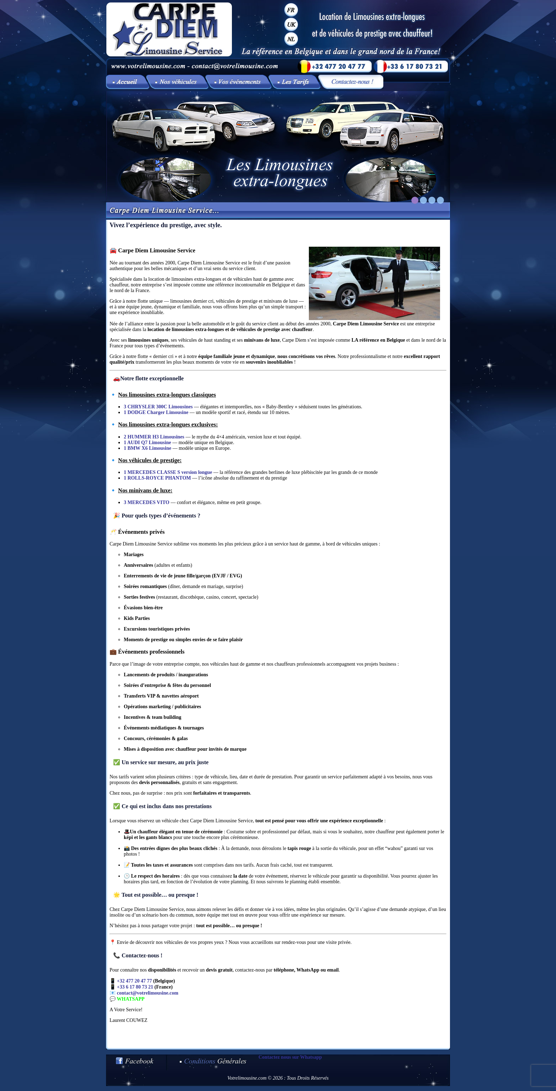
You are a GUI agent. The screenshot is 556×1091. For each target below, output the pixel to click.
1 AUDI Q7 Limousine (147, 442)
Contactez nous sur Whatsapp (290, 1057)
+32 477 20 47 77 (134, 981)
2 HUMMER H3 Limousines (154, 437)
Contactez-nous (352, 82)
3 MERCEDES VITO (146, 502)
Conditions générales (212, 1062)
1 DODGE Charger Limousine (156, 412)
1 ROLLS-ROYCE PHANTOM (157, 478)
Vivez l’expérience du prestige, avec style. (127, 82)
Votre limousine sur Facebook (136, 1062)
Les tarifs (296, 82)
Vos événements (240, 82)
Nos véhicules (178, 82)
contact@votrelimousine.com (147, 993)
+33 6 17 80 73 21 (135, 987)
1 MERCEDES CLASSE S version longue (168, 472)
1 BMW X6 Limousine (147, 448)
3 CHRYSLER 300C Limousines (158, 406)
